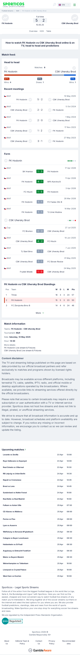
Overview (33, 31)
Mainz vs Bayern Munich (13, 557)
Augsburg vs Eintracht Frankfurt (16, 551)
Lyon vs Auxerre (10, 525)
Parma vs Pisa (9, 519)
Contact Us (39, 642)
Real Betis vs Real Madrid (14, 499)
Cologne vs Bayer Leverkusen (15, 538)
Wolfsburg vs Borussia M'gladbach (18, 532)
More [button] (40, 313)
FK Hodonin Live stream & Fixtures (19, 348)
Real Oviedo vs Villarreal (13, 467)
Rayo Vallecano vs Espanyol (15, 461)
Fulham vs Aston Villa (12, 505)
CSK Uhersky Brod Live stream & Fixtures (22, 350)
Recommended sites (68, 642)
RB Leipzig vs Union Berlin (14, 473)
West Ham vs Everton (12, 576)
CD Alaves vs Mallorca (12, 511)
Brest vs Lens (9, 486)
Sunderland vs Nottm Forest (15, 492)
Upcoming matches (14, 449)
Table (48, 31)
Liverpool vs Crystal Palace (14, 570)
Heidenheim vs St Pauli (12, 544)
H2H (42, 31)
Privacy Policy (52, 642)
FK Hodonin (10, 71)
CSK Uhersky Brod (65, 71)
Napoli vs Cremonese (12, 480)
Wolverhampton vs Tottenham (15, 563)
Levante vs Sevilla (10, 454)
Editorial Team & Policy (22, 642)
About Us (6, 642)
